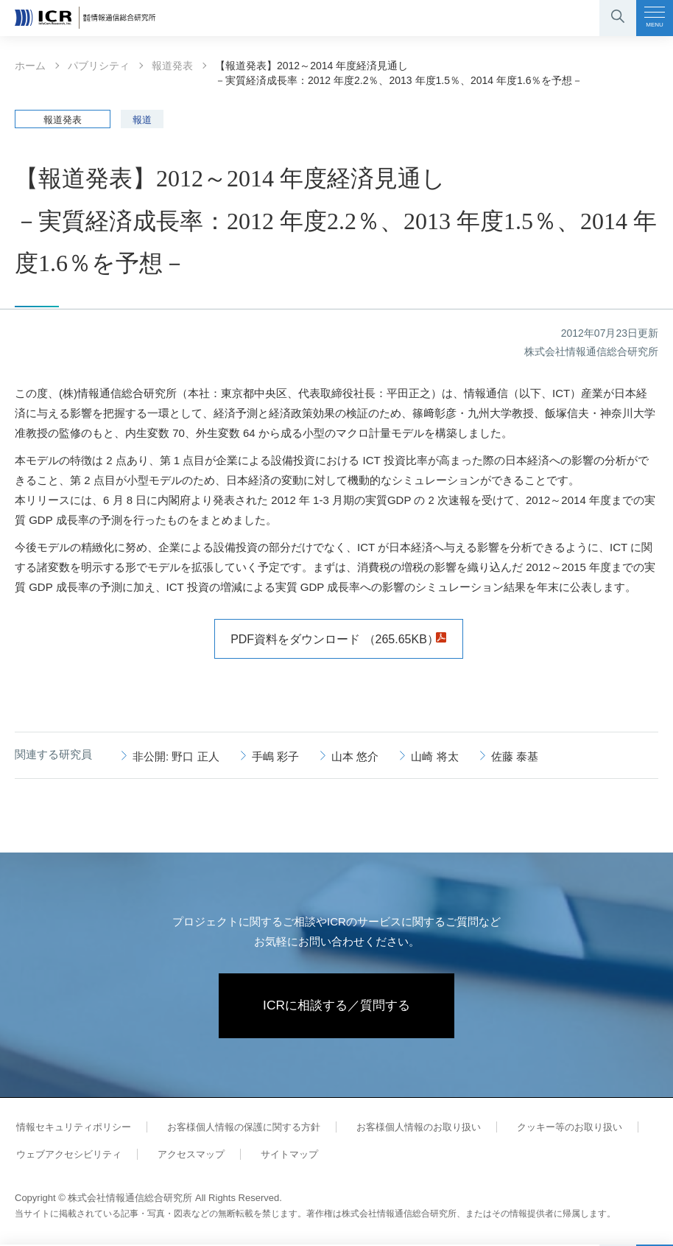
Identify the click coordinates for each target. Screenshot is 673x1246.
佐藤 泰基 (514, 756)
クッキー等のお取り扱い (557, 1128)
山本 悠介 (354, 756)
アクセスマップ (185, 1155)
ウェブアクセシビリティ (67, 1155)
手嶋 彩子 (275, 756)
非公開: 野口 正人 (176, 756)
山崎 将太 (434, 756)
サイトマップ (281, 1155)
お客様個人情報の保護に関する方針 (238, 1128)
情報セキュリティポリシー (72, 1128)
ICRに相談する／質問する (337, 1006)
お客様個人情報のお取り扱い (410, 1128)
